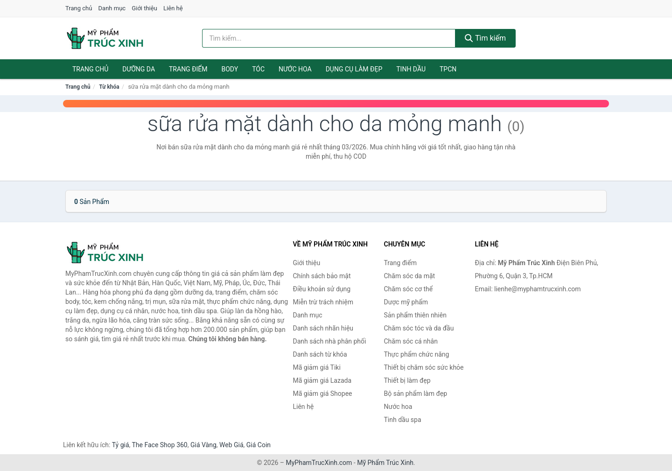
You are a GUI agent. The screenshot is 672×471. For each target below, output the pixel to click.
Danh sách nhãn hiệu (323, 328)
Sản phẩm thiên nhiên (415, 315)
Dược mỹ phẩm (406, 302)
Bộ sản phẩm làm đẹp (416, 393)
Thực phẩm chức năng (416, 354)
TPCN (448, 69)
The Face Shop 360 (159, 445)
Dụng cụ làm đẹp (354, 69)
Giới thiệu (144, 8)
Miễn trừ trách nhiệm (323, 302)
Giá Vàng (203, 445)
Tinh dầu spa (402, 419)
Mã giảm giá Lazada (322, 380)
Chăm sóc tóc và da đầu (419, 328)
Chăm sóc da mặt (409, 276)
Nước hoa (295, 69)
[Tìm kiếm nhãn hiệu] (329, 38)
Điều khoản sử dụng (322, 289)
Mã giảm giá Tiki (317, 367)
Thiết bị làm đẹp (407, 380)
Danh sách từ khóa (320, 354)
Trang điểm (188, 69)
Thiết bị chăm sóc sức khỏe (424, 367)
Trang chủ (78, 8)
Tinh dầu (411, 69)
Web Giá (231, 445)
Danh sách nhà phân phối (329, 341)
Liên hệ (173, 8)
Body (230, 69)
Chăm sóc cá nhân (411, 341)
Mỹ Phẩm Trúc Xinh (385, 462)
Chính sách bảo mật (322, 276)
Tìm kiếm (485, 38)
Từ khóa (109, 87)
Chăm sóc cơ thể (408, 289)
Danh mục (112, 8)
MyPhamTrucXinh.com (319, 462)
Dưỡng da (138, 69)
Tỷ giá (120, 445)
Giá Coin (258, 445)
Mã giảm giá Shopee (322, 393)
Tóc (258, 69)
